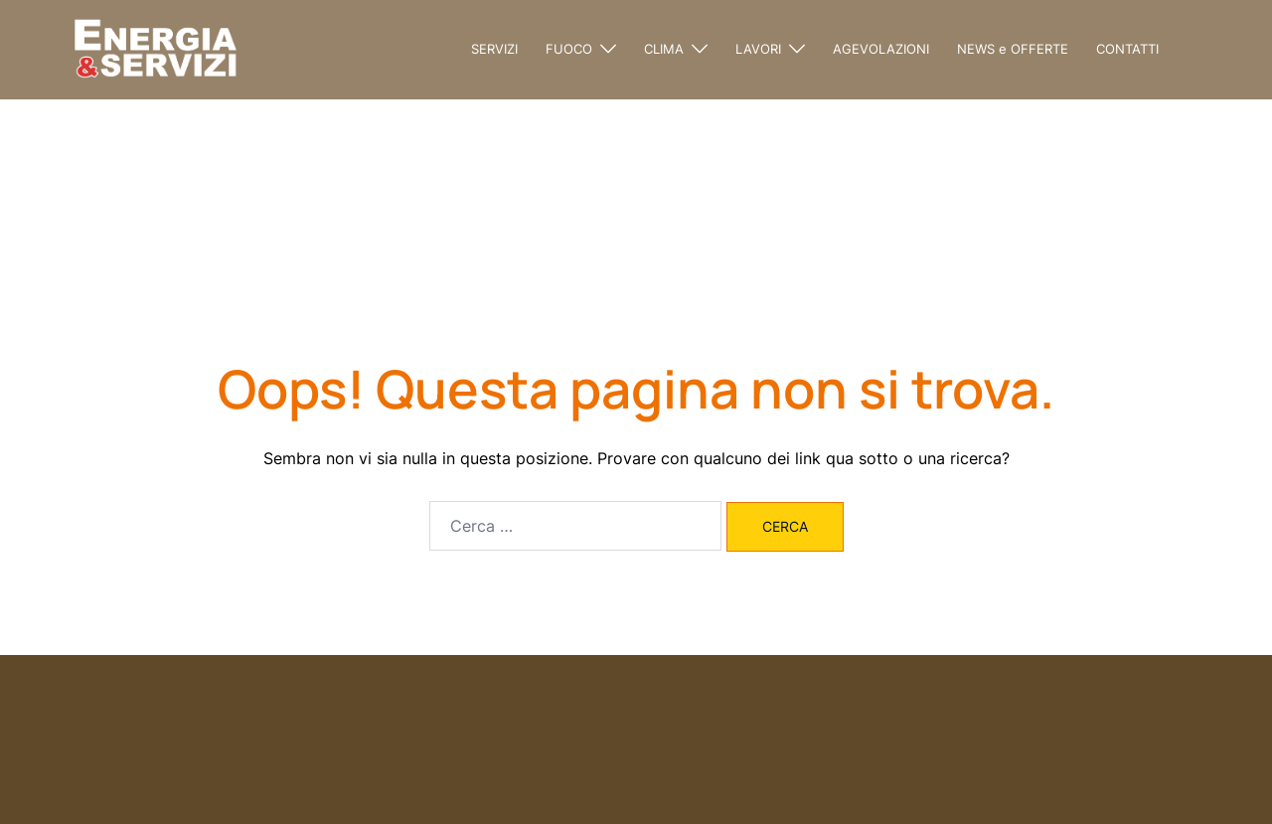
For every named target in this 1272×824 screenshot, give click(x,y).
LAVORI (758, 49)
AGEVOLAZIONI (881, 49)
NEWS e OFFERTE (1012, 49)
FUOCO (569, 49)
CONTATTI (1127, 49)
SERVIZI (494, 49)
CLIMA (664, 49)
